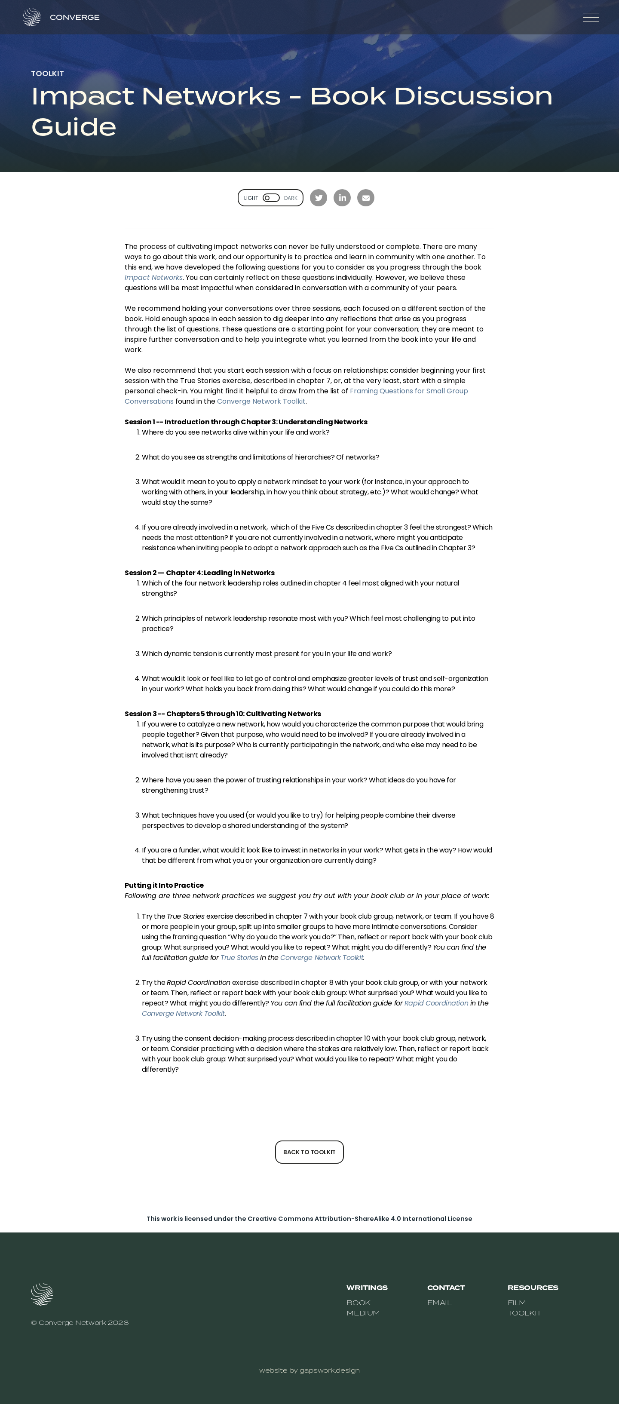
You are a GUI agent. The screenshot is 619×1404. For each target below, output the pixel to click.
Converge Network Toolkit (261, 401)
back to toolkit (309, 1152)
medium (363, 1313)
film (517, 1302)
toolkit (525, 1313)
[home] (66, 17)
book (358, 1302)
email (439, 1302)
